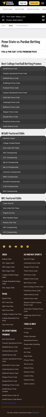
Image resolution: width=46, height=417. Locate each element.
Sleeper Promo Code (10, 112)
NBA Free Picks (7, 306)
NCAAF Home (7, 9)
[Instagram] (27, 246)
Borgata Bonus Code (10, 117)
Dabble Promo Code (31, 279)
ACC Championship (10, 157)
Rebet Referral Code (31, 295)
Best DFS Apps (29, 259)
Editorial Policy (29, 380)
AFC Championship (10, 232)
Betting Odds (6, 259)
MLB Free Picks (7, 310)
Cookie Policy (28, 376)
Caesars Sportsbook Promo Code (15, 93)
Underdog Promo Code (11, 102)
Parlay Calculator (30, 336)
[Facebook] (4, 246)
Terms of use (28, 364)
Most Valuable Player (10, 218)
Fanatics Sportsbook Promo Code (15, 73)
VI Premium (28, 328)
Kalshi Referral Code (10, 126)
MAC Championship (10, 191)
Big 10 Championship (10, 162)
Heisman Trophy (9, 138)
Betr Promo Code (30, 283)
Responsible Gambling (32, 344)
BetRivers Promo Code (11, 107)
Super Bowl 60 (8, 203)
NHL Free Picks (7, 324)
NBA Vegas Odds (8, 267)
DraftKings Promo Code (11, 83)
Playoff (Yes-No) (9, 213)
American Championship (11, 172)
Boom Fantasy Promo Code (33, 287)
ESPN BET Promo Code (11, 365)
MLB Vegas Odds (8, 271)
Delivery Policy (29, 372)
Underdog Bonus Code (10, 369)
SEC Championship (10, 153)
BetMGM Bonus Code (11, 78)
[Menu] (42, 3)
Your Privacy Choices (9, 403)
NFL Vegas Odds (8, 263)
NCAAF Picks (33, 9)
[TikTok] (22, 246)
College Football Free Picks (12, 314)
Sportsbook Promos (31, 340)
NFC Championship (10, 227)
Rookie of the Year (9, 222)
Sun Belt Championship (11, 182)
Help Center (28, 356)
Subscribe (34, 3)
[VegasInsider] (23, 242)
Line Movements (22, 26)
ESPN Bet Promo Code (11, 97)
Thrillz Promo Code (30, 271)
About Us (27, 348)
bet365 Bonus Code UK (10, 395)
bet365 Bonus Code (10, 69)
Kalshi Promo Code (31, 298)
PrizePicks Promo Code (11, 121)
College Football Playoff (11, 143)
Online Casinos (29, 384)
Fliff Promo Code (30, 275)
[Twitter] (10, 246)
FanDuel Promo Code (11, 88)
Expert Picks (6, 298)
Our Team (27, 352)
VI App (26, 332)
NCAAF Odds (19, 9)
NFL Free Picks (7, 302)
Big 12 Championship (10, 167)
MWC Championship (10, 177)
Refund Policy (29, 368)
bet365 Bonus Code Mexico (12, 399)
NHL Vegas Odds (8, 288)
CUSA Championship (10, 186)
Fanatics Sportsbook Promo (12, 343)
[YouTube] (16, 246)
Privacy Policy (29, 360)
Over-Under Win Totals (11, 148)
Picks (11, 26)
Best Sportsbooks (8, 339)
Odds (3, 26)
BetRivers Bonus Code (10, 373)
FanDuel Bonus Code (9, 351)
